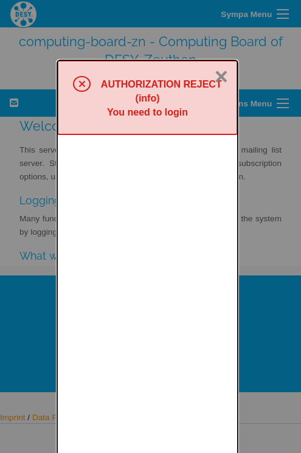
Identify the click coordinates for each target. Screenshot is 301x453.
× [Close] (221, 16)
